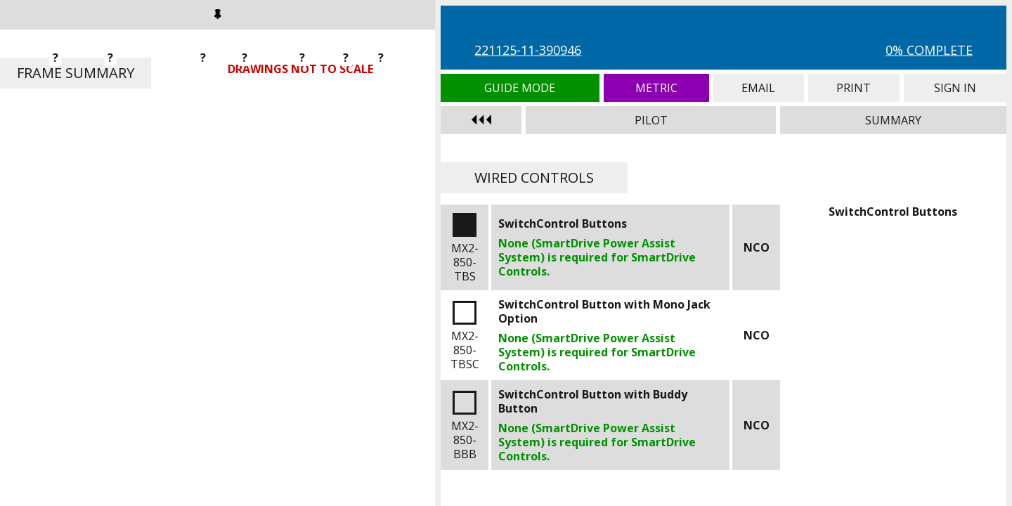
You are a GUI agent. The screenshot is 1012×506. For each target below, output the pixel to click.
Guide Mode (520, 88)
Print (854, 88)
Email (758, 88)
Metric (657, 88)
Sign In (955, 88)
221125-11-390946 (527, 49)
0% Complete (929, 49)
